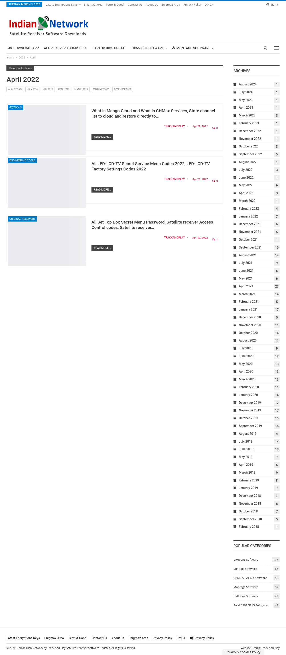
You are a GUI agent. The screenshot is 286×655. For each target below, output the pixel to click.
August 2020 (248, 340)
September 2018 (250, 519)
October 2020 (248, 333)
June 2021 (246, 270)
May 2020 (246, 364)
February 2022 (249, 208)
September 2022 (250, 154)
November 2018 (250, 503)
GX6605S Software (148, 48)
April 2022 (246, 193)
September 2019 (250, 426)
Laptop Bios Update (109, 48)
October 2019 (248, 418)
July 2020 (245, 348)
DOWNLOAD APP (23, 48)
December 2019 (250, 402)
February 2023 (101, 89)
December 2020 (250, 317)
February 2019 (249, 480)
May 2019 (246, 457)
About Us (152, 4)
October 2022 (248, 146)
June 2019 (246, 449)
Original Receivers (22, 218)
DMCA (209, 4)
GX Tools (15, 107)
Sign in (273, 4)
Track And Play (270, 648)
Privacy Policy (192, 4)
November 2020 (250, 325)
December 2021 (250, 224)
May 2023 (48, 89)
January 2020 (248, 395)
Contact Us (135, 4)
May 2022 (246, 185)
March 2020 (247, 379)
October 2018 (248, 511)
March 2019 (247, 472)
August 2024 (15, 89)
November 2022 (250, 139)
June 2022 (246, 177)
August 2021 (248, 255)
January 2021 (248, 309)
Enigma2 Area (93, 4)
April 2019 (246, 464)
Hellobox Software (245, 596)
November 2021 (250, 232)
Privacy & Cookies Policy (243, 652)
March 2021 (247, 294)
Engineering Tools (22, 160)
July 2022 (245, 170)
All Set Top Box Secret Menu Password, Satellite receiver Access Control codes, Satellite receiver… (152, 225)
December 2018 (250, 495)
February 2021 (249, 301)
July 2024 (32, 89)
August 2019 (248, 433)
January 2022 (248, 216)
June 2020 (246, 356)
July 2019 (245, 441)
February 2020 (249, 387)
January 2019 (248, 488)
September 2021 (250, 247)
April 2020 (246, 371)
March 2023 (81, 89)
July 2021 (245, 263)
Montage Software (191, 48)
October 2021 (248, 239)
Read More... (102, 136)
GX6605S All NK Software (250, 578)
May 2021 (246, 278)
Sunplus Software (245, 569)
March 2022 (247, 201)
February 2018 (249, 527)
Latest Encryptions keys (61, 4)
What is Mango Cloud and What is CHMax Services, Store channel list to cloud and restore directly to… (153, 113)
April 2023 (63, 89)
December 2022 (122, 89)
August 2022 (248, 162)
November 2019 (250, 410)
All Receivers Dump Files (65, 48)
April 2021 (246, 286)
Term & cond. (115, 4)
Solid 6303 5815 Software (250, 605)
